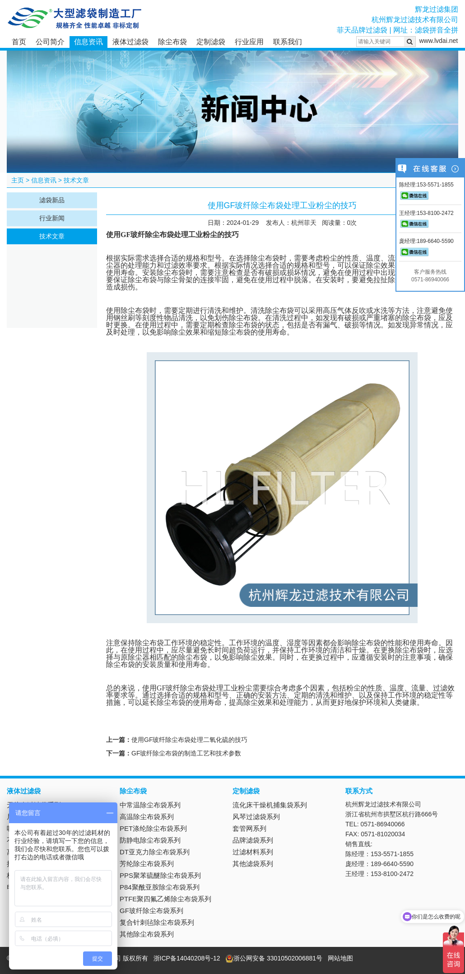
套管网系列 (249, 828)
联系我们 (287, 42)
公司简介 (50, 42)
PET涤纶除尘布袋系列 (153, 828)
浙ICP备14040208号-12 (186, 958)
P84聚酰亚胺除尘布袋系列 (160, 887)
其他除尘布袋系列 (147, 934)
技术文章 (76, 180)
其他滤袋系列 (252, 863)
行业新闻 (52, 218)
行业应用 (249, 42)
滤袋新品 (52, 200)
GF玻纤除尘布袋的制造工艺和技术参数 (186, 753)
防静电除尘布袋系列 (150, 840)
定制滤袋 (210, 42)
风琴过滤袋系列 (256, 816)
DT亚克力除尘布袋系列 (155, 852)
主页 (17, 180)
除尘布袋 (172, 42)
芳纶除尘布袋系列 (147, 863)
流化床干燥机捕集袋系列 (269, 805)
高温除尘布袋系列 (147, 816)
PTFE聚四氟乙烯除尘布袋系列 (165, 899)
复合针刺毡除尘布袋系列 (157, 922)
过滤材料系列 (252, 852)
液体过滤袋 (130, 42)
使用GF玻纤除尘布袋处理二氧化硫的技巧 (189, 739)
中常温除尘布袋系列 (150, 805)
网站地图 (340, 958)
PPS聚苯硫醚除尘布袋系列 (160, 875)
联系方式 (358, 791)
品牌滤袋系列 (252, 840)
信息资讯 (88, 42)
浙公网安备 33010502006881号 (273, 958)
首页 (19, 42)
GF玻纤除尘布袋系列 (151, 910)
